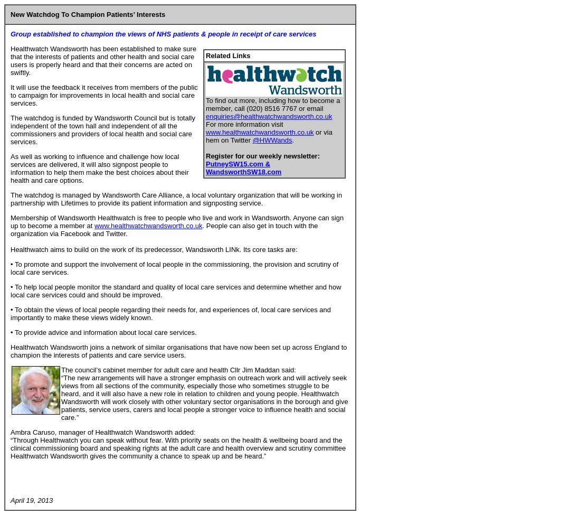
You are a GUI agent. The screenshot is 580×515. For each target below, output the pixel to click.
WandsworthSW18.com (243, 172)
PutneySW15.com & (238, 164)
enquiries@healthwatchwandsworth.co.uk (269, 116)
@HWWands (272, 140)
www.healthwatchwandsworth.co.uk (260, 132)
